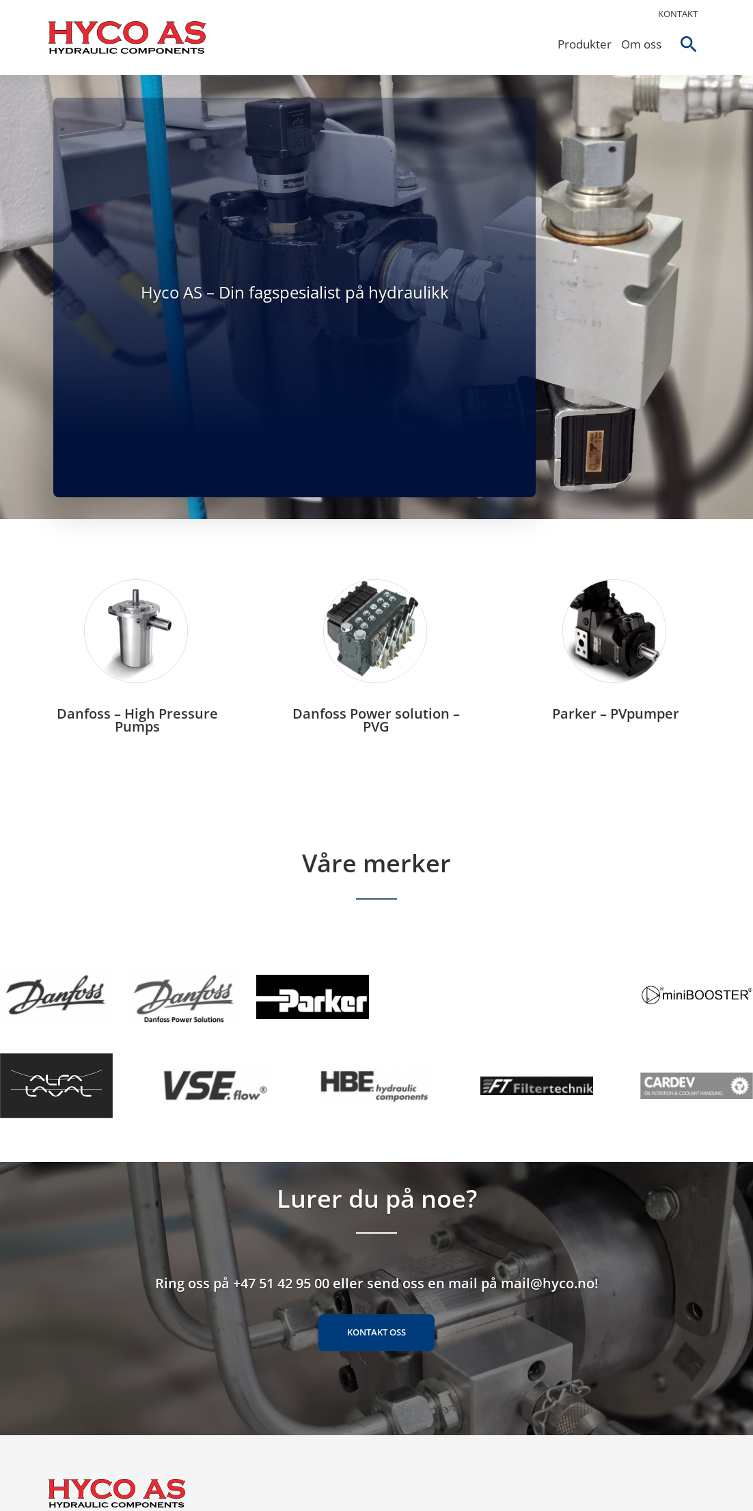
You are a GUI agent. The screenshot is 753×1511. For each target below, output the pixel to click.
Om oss (638, 44)
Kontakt (678, 14)
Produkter (582, 44)
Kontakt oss (376, 1350)
